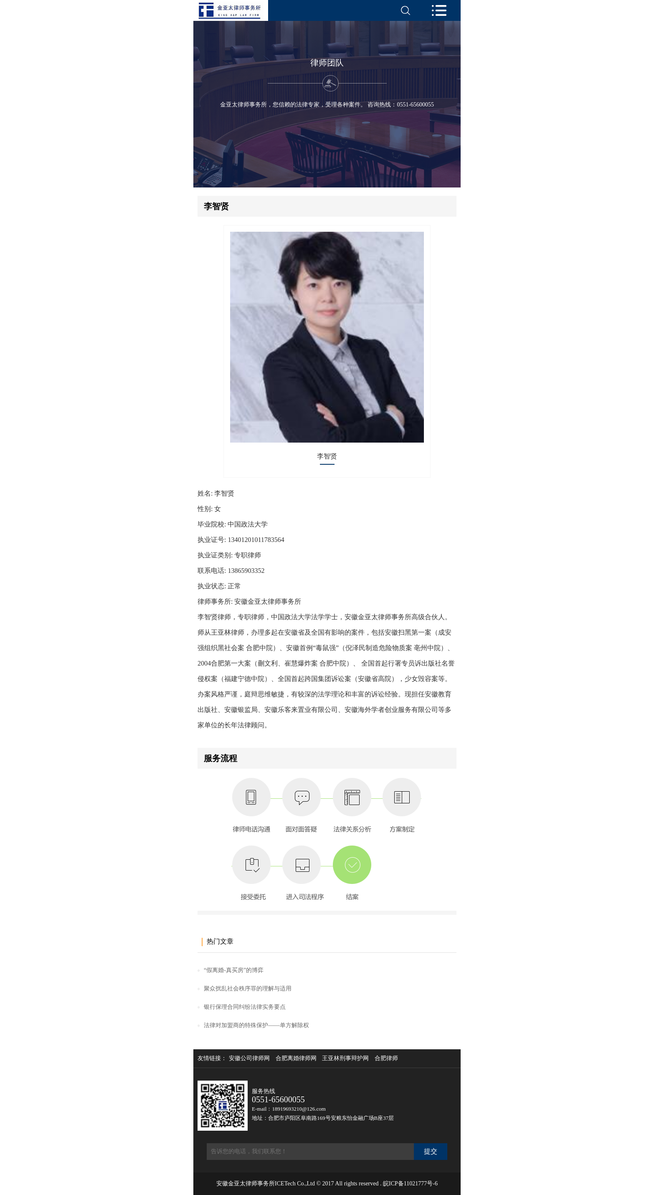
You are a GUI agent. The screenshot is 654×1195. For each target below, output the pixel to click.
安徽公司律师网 (249, 1058)
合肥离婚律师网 (296, 1058)
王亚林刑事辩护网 (345, 1058)
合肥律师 (386, 1058)
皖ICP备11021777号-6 (410, 1183)
